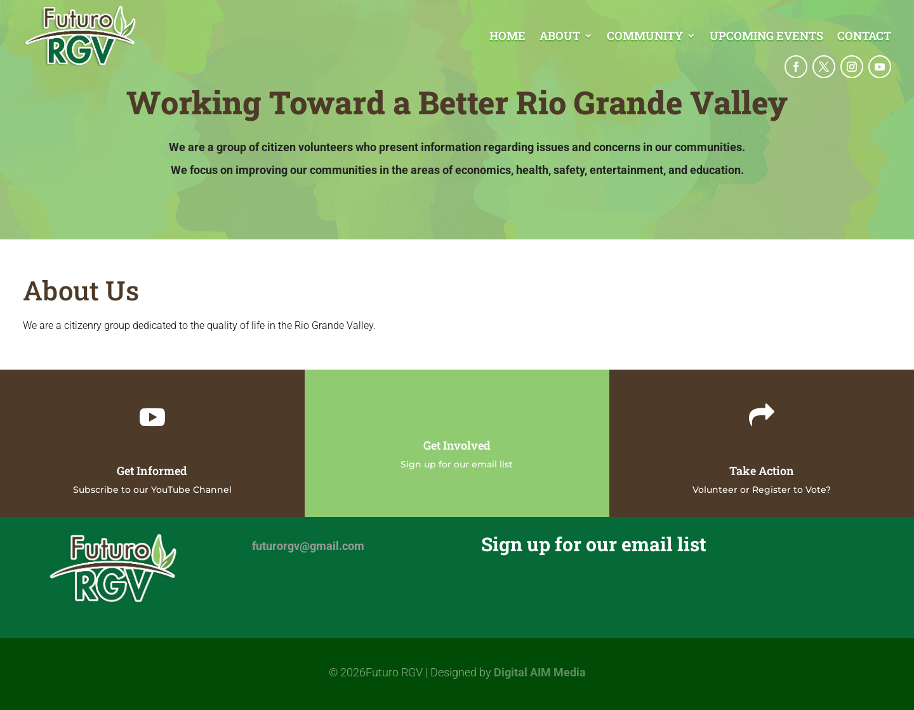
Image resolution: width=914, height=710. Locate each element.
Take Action (761, 470)
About (560, 37)
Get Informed (152, 470)
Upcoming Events (766, 37)
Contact (864, 37)
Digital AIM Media (540, 672)
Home (507, 37)
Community (645, 37)
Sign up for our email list (457, 464)
